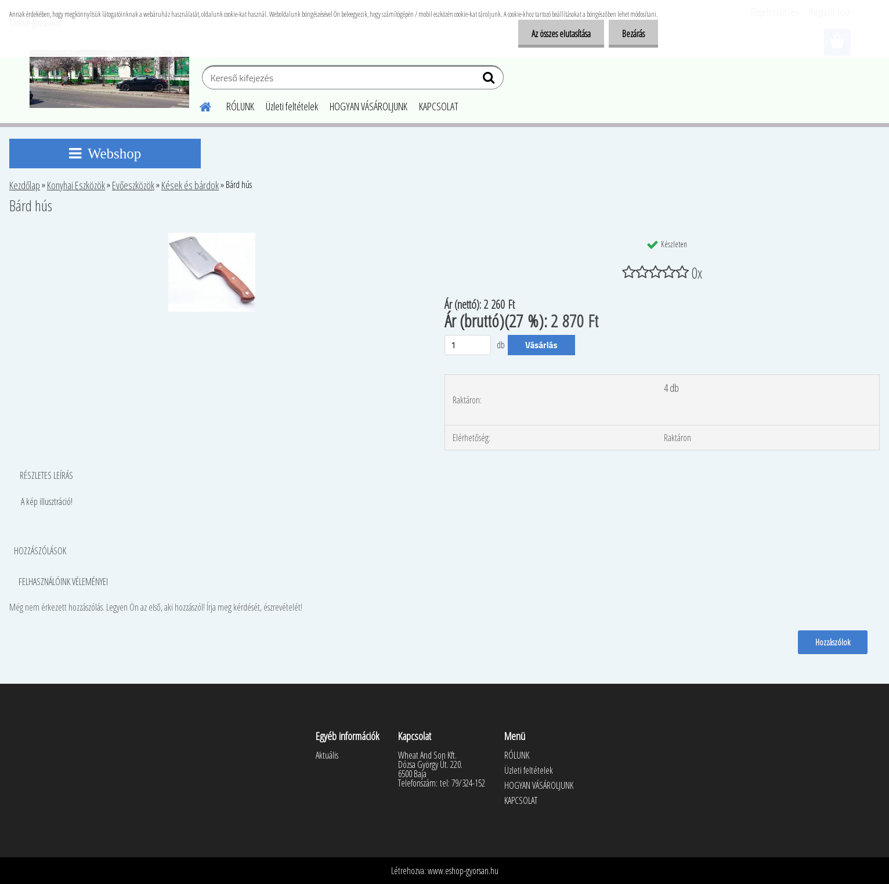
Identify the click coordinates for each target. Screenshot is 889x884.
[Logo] (109, 79)
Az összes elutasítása (557, 33)
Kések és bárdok (190, 185)
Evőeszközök (133, 185)
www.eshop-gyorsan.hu (463, 870)
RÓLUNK (240, 106)
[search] (490, 80)
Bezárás (632, 33)
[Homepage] (198, 105)
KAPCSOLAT (438, 106)
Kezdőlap (24, 185)
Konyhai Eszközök (76, 185)
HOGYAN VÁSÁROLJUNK (368, 106)
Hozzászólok (832, 642)
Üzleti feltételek (292, 106)
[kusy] (468, 345)
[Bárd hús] (211, 237)
